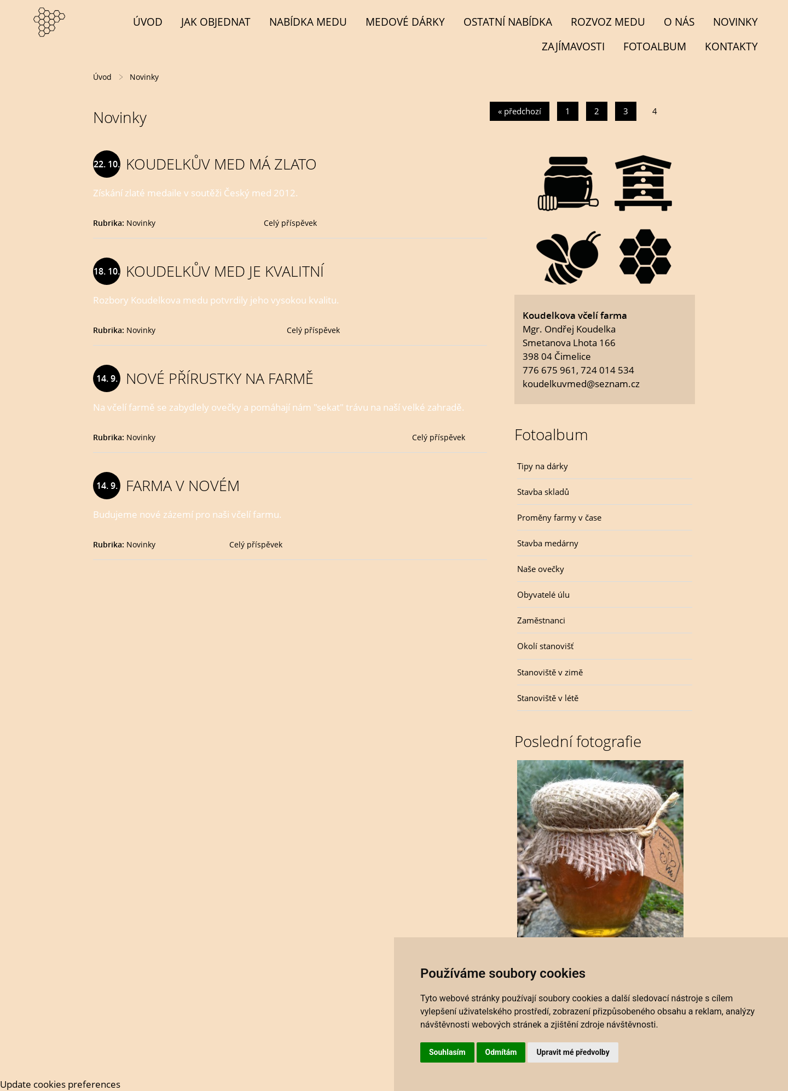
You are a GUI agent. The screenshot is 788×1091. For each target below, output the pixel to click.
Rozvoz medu (608, 21)
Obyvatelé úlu (543, 594)
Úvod (148, 21)
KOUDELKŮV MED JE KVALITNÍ (225, 271)
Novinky (735, 21)
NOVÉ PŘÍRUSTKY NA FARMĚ (220, 378)
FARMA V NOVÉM (183, 485)
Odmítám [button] (501, 1052)
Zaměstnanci (541, 620)
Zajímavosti (573, 46)
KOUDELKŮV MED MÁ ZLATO (221, 164)
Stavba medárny (547, 543)
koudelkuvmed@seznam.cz (581, 383)
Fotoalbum (654, 46)
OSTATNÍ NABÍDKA (507, 21)
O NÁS (679, 21)
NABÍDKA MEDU (308, 21)
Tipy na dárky (542, 465)
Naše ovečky (540, 568)
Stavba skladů (543, 491)
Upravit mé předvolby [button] (572, 1052)
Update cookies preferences (60, 1084)
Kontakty (731, 46)
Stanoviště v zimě (550, 672)
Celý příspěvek (290, 223)
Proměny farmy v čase (559, 517)
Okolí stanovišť (545, 645)
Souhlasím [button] (447, 1052)
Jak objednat (216, 21)
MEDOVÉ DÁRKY (405, 21)
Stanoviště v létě (547, 697)
